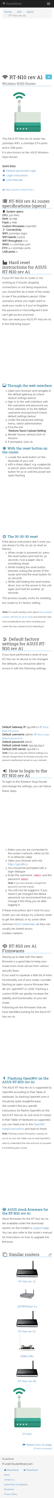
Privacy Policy (10, 1494)
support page (41, 1227)
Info (19, 11)
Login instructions (15, 175)
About (7, 1475)
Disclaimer (9, 1489)
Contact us (9, 1480)
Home (8, 11)
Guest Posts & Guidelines (16, 1484)
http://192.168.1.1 (18, 864)
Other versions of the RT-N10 (18, 190)
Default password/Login (19, 170)
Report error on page (37, 1446)
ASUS (30, 11)
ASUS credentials (24, 924)
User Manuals (12, 179)
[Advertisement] (27, 47)
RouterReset (12, 3)
